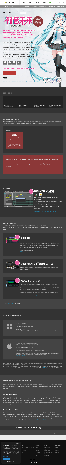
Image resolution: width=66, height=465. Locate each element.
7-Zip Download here (46, 367)
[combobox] (17, 443)
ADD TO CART (9, 73)
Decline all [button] (15, 458)
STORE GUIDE (24, 450)
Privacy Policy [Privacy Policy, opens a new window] (5, 456)
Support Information (47, 449)
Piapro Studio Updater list (20, 355)
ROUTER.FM (38, 449)
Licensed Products (47, 447)
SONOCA (37, 447)
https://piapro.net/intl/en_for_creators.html (43, 419)
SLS (36, 455)
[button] (11, 461)
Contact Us (23, 453)
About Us (56, 447)
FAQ (22, 449)
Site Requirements (58, 449)
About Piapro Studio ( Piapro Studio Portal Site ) (45, 211)
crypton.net (41, 404)
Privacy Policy (57, 452)
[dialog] (11, 453)
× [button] (18, 443)
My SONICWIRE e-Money (48, 452)
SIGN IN (50, 2)
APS (37, 453)
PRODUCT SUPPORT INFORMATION (28, 447)
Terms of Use (57, 450)
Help (22, 452)
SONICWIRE (10, 2)
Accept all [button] (6, 458)
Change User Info (47, 450)
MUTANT (44, 2)
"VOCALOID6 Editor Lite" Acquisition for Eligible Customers (32, 295)
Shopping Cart (46, 455)
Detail (22, 251)
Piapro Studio (38, 452)
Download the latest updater (13, 169)
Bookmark (46, 453)
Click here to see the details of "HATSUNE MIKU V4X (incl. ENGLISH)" (19, 81)
